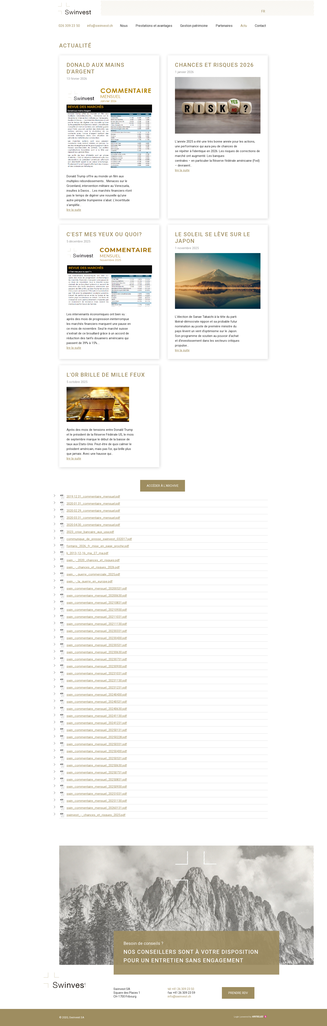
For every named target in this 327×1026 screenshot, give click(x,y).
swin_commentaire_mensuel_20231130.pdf (93, 679)
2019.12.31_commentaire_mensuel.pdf (89, 495)
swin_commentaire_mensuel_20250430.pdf (93, 750)
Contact (260, 25)
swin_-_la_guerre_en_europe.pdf (86, 580)
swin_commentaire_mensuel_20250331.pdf (93, 743)
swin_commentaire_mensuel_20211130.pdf (93, 622)
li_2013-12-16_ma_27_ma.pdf (83, 552)
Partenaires (224, 25)
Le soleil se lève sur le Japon (212, 237)
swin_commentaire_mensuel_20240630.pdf (93, 707)
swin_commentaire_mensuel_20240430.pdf (93, 693)
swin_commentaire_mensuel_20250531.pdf (93, 757)
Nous (124, 25)
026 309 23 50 (69, 25)
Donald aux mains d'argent (96, 68)
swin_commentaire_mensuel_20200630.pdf (93, 594)
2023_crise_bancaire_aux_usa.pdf (86, 530)
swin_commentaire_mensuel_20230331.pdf (93, 629)
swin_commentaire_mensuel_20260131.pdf (93, 806)
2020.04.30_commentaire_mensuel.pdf (89, 523)
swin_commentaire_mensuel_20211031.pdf (93, 615)
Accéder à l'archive (163, 486)
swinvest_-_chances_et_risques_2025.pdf (92, 813)
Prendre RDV (238, 992)
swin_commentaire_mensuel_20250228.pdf (93, 736)
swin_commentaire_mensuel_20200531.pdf (93, 587)
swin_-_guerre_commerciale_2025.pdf (89, 573)
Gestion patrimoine (194, 25)
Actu (243, 25)
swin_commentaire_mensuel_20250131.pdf (93, 728)
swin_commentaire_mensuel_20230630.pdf (93, 651)
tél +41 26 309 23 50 (181, 988)
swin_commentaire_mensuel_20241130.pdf (93, 714)
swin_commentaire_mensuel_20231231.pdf (93, 686)
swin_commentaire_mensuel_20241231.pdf (93, 721)
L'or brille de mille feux (106, 375)
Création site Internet (253, 1016)
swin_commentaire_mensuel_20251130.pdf (93, 799)
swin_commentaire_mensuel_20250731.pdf (93, 771)
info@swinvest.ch (100, 25)
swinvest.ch (75, 8)
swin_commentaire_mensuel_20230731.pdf (93, 658)
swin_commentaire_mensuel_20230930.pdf (93, 665)
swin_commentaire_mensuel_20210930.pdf (93, 608)
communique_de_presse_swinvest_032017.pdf (95, 537)
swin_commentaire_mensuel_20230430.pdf (93, 636)
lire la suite (74, 210)
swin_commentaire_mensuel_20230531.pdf (93, 644)
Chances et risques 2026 (214, 65)
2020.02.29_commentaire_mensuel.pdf (89, 509)
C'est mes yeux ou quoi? (104, 234)
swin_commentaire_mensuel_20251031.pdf (93, 792)
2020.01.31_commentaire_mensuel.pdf (89, 502)
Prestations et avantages (154, 25)
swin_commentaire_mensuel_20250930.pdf (93, 785)
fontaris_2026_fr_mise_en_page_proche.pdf (94, 545)
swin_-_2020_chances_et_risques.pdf (89, 559)
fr (263, 11)
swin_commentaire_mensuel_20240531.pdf (93, 700)
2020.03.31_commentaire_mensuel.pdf (89, 516)
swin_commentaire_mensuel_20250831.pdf (93, 778)
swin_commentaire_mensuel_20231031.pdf (93, 672)
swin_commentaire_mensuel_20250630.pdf (93, 764)
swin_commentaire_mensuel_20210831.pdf (93, 601)
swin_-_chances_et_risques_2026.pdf (89, 566)
